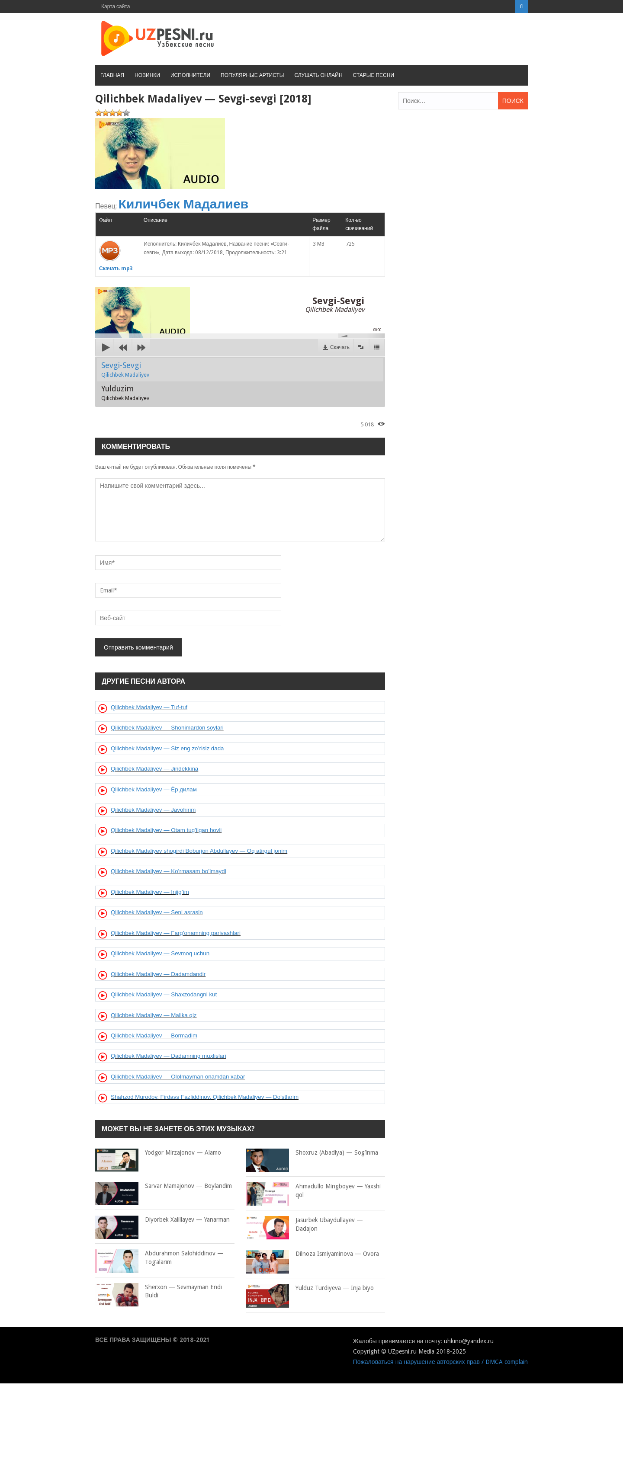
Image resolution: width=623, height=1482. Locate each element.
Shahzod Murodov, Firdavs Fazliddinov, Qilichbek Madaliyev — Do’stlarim (205, 1097)
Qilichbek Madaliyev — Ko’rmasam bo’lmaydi (168, 871)
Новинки (147, 75)
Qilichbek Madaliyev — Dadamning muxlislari (168, 1056)
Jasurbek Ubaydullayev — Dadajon (304, 1224)
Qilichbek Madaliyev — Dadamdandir (158, 974)
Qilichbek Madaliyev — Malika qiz (154, 1015)
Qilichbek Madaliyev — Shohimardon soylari (167, 727)
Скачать (340, 347)
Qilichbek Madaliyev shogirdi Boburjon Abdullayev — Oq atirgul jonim (199, 851)
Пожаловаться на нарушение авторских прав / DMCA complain (440, 1361)
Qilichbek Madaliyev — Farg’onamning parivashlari (176, 933)
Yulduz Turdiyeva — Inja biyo (310, 1288)
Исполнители (190, 75)
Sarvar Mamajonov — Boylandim (163, 1186)
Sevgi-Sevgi (125, 369)
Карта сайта (115, 6)
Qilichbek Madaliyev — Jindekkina (154, 768)
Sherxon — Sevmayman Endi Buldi (158, 1291)
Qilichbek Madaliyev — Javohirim (153, 810)
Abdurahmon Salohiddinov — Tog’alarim (159, 1257)
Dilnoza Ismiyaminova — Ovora (312, 1254)
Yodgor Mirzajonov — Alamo (158, 1153)
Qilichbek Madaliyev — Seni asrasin (157, 912)
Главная (112, 75)
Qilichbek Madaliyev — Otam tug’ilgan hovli (166, 830)
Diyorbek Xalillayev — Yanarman (162, 1220)
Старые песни (373, 75)
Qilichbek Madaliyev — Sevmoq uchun (160, 953)
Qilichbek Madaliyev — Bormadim (154, 1035)
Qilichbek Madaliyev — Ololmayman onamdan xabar (178, 1076)
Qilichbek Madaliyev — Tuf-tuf (149, 707)
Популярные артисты (252, 75)
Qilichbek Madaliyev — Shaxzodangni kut (164, 994)
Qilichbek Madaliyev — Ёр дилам (154, 789)
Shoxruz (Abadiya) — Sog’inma (312, 1153)
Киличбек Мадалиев (183, 203)
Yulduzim (125, 392)
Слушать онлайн (318, 75)
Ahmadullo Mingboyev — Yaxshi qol (313, 1190)
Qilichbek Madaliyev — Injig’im (150, 892)
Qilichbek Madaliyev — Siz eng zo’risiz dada (167, 748)
